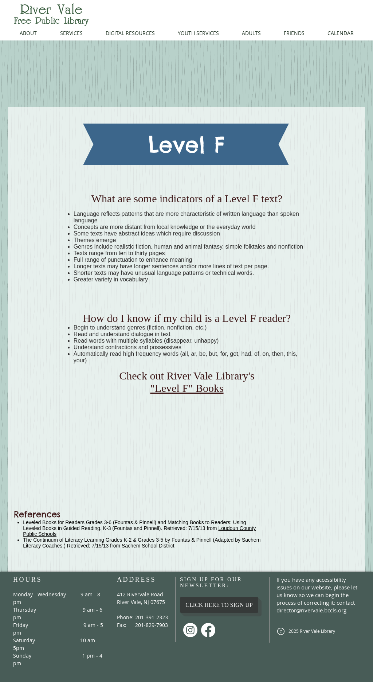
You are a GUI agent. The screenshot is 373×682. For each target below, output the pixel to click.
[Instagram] (190, 630)
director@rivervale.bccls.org (311, 610)
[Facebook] (208, 630)
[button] (28, 33)
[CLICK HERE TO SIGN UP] (219, 605)
